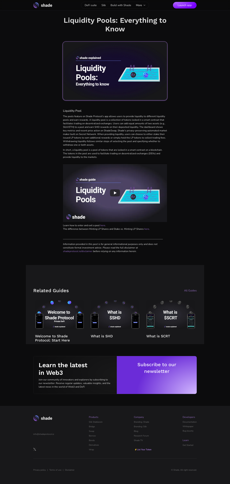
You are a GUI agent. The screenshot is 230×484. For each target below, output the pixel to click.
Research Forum (141, 435)
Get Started (188, 445)
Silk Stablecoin (96, 422)
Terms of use (55, 470)
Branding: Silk (140, 426)
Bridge (92, 426)
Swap (91, 431)
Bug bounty (188, 430)
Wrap (91, 449)
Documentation (190, 422)
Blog (136, 431)
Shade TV (138, 440)
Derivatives (94, 445)
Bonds (92, 440)
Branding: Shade (141, 422)
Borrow (92, 435)
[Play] (115, 192)
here (102, 225)
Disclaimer (69, 470)
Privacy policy (39, 470)
